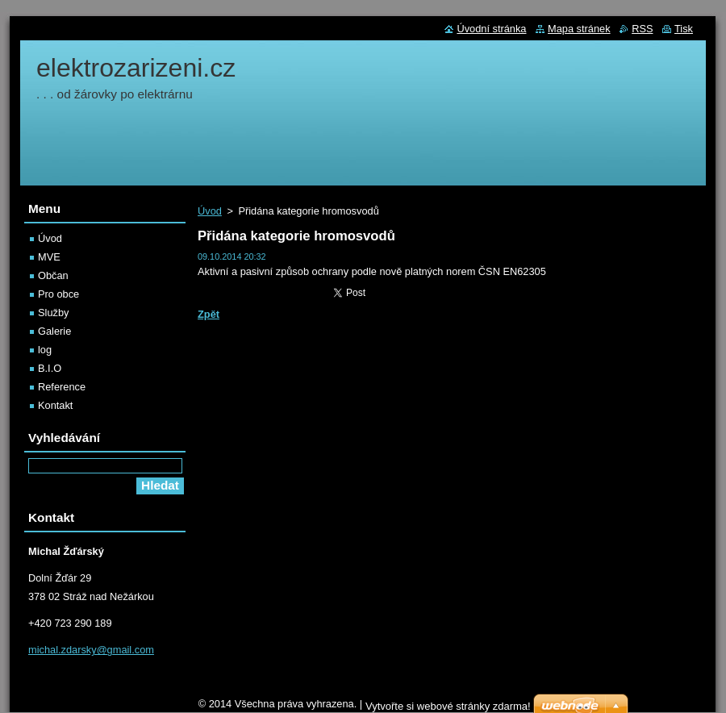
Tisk (683, 29)
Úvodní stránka (491, 29)
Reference (62, 387)
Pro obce (58, 294)
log (45, 350)
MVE (49, 257)
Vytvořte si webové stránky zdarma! (448, 706)
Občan (53, 275)
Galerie (54, 331)
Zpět (208, 314)
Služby (53, 312)
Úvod (210, 211)
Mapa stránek (579, 29)
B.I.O (49, 368)
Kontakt (55, 405)
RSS (642, 29)
